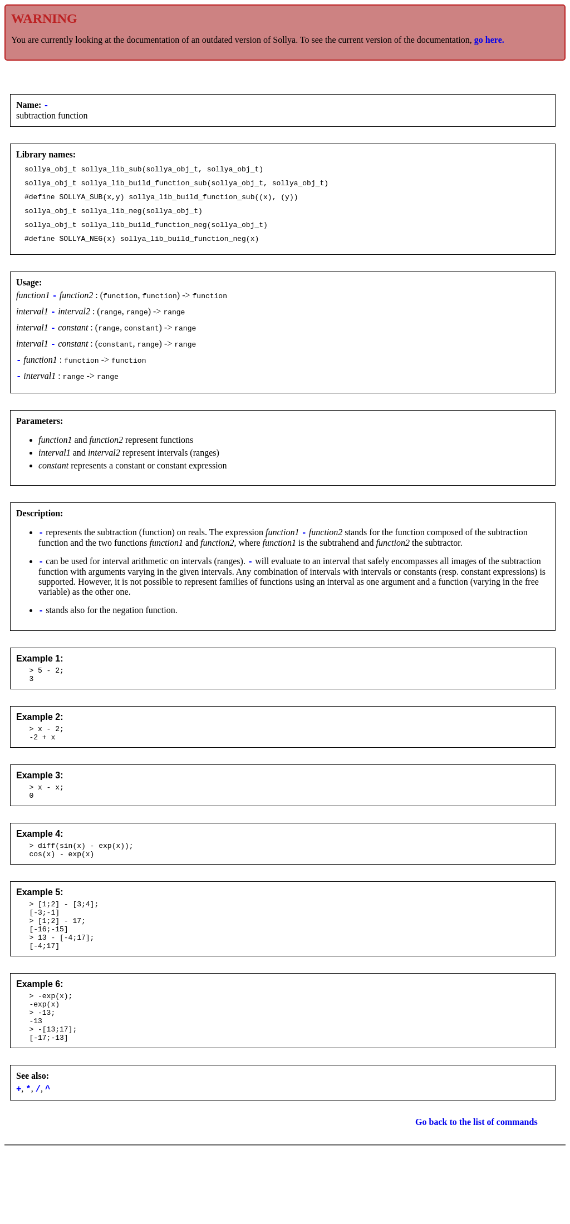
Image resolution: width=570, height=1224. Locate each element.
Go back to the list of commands (476, 1183)
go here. (489, 40)
